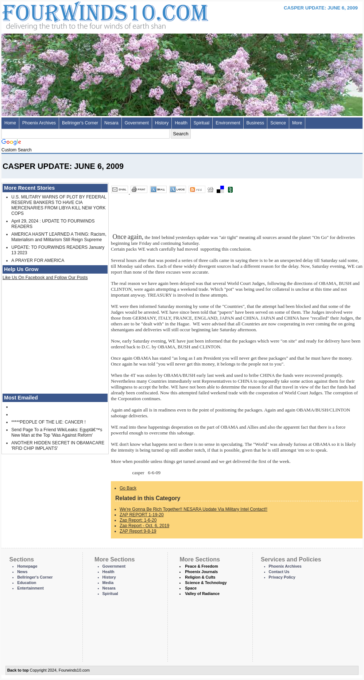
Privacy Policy (282, 577)
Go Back (128, 488)
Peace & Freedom (201, 566)
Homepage (27, 566)
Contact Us (279, 571)
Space (191, 588)
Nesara (111, 122)
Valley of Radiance (202, 593)
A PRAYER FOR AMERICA (37, 260)
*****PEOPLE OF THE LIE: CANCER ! (48, 422)
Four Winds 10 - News (74, 14)
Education (26, 582)
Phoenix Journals (201, 571)
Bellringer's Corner (80, 122)
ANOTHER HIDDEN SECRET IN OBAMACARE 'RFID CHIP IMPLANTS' (57, 445)
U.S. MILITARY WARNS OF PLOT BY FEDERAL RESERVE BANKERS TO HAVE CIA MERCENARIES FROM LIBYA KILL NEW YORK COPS (58, 205)
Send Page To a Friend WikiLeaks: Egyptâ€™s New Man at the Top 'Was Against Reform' (56, 432)
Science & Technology (205, 582)
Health (181, 122)
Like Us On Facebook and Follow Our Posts (45, 277)
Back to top (18, 670)
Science (278, 122)
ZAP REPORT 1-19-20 (142, 514)
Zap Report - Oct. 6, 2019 (144, 525)
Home (10, 122)
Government (137, 122)
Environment (228, 122)
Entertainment (30, 588)
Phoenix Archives (39, 122)
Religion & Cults (200, 577)
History (162, 122)
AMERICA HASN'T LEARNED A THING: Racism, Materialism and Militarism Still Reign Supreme (59, 237)
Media (108, 582)
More (297, 122)
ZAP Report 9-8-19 (138, 531)
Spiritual (201, 122)
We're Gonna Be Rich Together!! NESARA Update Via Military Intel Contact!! (193, 509)
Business (255, 122)
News (22, 571)
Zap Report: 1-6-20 (138, 520)
